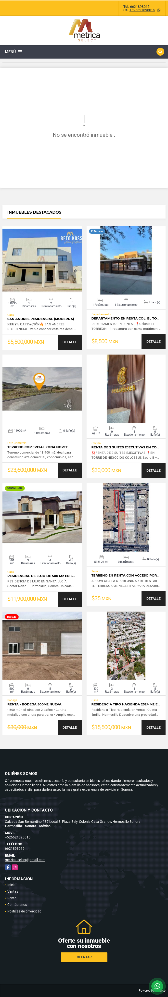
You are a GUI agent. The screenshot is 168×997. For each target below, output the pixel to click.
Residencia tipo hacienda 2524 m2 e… (125, 704)
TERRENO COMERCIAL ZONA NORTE (37, 447)
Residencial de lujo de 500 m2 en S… (41, 576)
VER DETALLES (42, 260)
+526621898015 (142, 10)
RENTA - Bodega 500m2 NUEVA (34, 704)
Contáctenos (17, 905)
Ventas (12, 891)
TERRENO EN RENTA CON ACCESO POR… (125, 575)
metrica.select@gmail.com (25, 860)
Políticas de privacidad (24, 911)
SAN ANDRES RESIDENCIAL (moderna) (40, 319)
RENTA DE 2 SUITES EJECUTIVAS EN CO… (125, 447)
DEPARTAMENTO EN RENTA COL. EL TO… (125, 318)
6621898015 (140, 7)
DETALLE (70, 342)
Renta (11, 898)
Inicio (11, 885)
